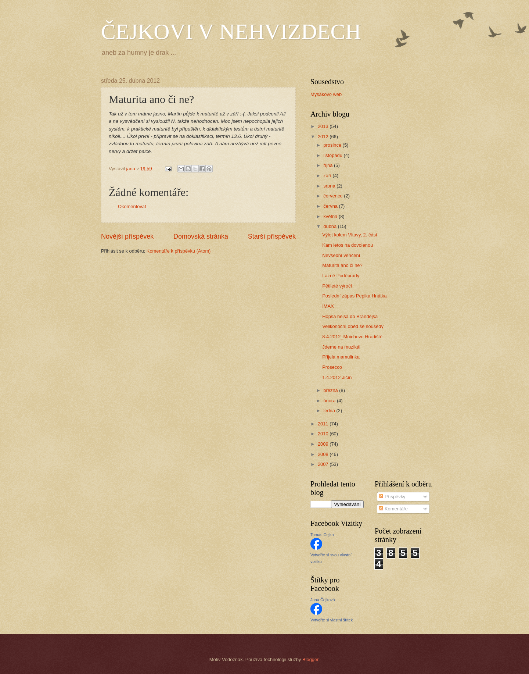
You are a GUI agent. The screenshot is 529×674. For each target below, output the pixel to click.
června (331, 206)
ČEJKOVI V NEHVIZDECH (231, 31)
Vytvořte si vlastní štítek (331, 620)
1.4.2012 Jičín (337, 377)
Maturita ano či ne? (342, 265)
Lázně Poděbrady (340, 275)
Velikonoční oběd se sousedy (353, 326)
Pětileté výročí (337, 286)
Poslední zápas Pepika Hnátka (354, 296)
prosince (332, 145)
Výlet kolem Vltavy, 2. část (349, 235)
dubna (330, 226)
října (328, 165)
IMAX (328, 306)
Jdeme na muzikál (341, 347)
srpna (330, 186)
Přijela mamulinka (341, 357)
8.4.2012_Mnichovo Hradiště (352, 336)
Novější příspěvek (127, 236)
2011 (324, 424)
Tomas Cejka (322, 534)
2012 (324, 136)
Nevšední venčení (341, 255)
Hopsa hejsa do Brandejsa (350, 316)
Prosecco (332, 367)
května (331, 216)
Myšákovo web (326, 94)
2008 (324, 454)
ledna (329, 410)
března (331, 390)
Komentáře (393, 508)
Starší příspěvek (272, 236)
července (333, 196)
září (327, 175)
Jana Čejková (322, 600)
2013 (324, 126)
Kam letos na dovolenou (347, 245)
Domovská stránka (200, 236)
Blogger (310, 659)
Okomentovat (132, 206)
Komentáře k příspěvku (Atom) (179, 251)
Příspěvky (392, 496)
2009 (324, 444)
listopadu (333, 155)
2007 (324, 464)
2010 (324, 433)
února (330, 400)
